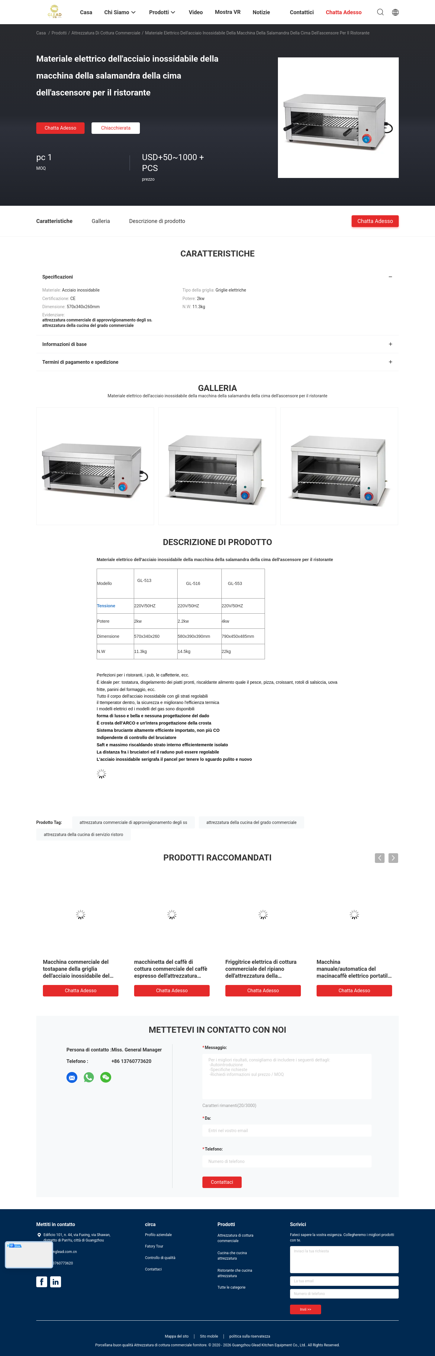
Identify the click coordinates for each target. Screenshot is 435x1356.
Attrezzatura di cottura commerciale (106, 33)
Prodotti (59, 33)
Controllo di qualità (160, 1258)
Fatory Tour (154, 1246)
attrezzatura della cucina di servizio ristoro (83, 834)
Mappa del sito (177, 1336)
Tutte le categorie (232, 1287)
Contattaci (222, 1182)
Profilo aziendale (158, 1235)
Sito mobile (209, 1336)
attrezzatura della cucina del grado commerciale (251, 822)
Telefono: (214, 1149)
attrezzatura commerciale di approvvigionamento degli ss (133, 822)
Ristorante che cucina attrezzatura (235, 1273)
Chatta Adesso (60, 128)
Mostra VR (228, 12)
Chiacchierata (116, 128)
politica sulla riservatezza (249, 1336)
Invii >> (305, 1309)
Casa (41, 33)
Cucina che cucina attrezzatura (232, 1256)
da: (208, 1118)
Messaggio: (216, 1047)
